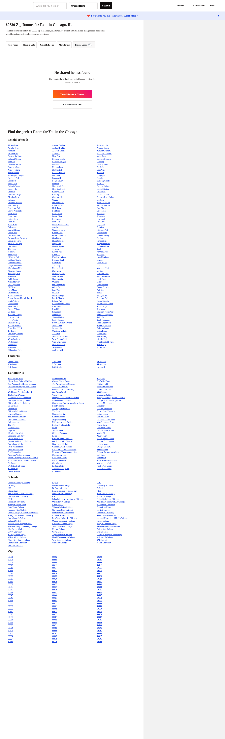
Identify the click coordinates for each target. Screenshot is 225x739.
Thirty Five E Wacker (16, 395)
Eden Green (57, 214)
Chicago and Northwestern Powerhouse (68, 403)
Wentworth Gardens (60, 336)
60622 (10, 576)
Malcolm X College (105, 537)
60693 (99, 625)
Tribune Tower (103, 417)
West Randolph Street (16, 466)
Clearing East (13, 197)
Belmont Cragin (58, 159)
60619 (10, 573)
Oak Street (101, 455)
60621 (99, 573)
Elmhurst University (60, 515)
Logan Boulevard (59, 460)
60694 (10, 628)
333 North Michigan (105, 387)
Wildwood (12, 347)
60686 (99, 620)
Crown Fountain (58, 417)
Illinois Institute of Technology (64, 491)
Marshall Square (14, 271)
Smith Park (101, 317)
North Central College (17, 518)
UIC (9, 488)
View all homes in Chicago (72, 94)
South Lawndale (14, 325)
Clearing (55, 194)
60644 (99, 592)
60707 (54, 633)
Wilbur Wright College (17, 537)
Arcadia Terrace (14, 148)
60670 (10, 612)
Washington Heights (16, 175)
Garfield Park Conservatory (63, 389)
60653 (10, 601)
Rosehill (55, 309)
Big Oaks (100, 167)
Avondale (56, 153)
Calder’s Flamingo (59, 433)
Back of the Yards (15, 156)
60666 (10, 609)
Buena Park (12, 183)
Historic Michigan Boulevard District (23, 458)
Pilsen (99, 293)
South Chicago (58, 320)
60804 (10, 636)
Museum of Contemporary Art (64, 452)
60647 (99, 595)
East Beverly (13, 205)
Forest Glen (57, 216)
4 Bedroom (12, 364)
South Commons (103, 320)
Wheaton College (104, 496)
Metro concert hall (104, 463)
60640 (54, 590)
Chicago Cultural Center (18, 411)
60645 (10, 595)
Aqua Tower (102, 436)
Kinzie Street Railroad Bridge (20, 381)
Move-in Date (29, 45)
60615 (99, 568)
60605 (54, 560)
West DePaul (102, 339)
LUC (99, 483)
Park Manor (13, 290)
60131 (10, 642)
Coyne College (58, 532)
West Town (12, 214)
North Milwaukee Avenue (107, 460)
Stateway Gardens (104, 325)
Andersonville (102, 145)
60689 (99, 622)
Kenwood (56, 254)
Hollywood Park (103, 244)
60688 (54, 622)
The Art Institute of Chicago (63, 384)
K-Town (11, 252)
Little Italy (56, 263)
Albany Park (13, 145)
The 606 (11, 425)
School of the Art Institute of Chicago (67, 499)
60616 (10, 571)
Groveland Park (14, 241)
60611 (54, 565)
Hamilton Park (58, 241)
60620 (54, 573)
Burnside (100, 183)
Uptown (55, 183)
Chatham (11, 192)
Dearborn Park (58, 203)
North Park (12, 246)
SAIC (10, 499)
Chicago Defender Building (19, 403)
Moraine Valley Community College (22, 526)
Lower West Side (15, 211)
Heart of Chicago (15, 244)
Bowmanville (13, 173)
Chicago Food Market (105, 441)
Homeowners (199, 5)
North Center (102, 279)
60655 (99, 601)
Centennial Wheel (104, 428)
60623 (54, 576)
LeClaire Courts (14, 260)
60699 (54, 631)
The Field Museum (60, 387)
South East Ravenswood (62, 323)
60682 (99, 617)
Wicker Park (102, 347)
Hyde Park (56, 208)
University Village (15, 334)
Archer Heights (58, 148)
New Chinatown (103, 276)
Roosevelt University (16, 502)
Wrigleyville (57, 347)
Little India (56, 471)
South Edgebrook (104, 323)
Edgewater (101, 216)
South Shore (102, 249)
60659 (99, 603)
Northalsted (57, 170)
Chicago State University (18, 496)
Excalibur (100, 406)
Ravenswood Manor (105, 304)
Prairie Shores (58, 298)
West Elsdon (13, 342)
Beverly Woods (14, 167)
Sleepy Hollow (58, 317)
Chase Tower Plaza (15, 439)
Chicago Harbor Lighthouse (19, 400)
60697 (10, 631)
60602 (54, 557)
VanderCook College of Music (20, 524)
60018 (54, 639)
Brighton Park (13, 178)
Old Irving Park (58, 285)
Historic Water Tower (105, 430)
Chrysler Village (14, 194)
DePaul (100, 488)
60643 (54, 592)
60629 (10, 582)
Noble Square (13, 279)
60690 (10, 625)
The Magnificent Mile (61, 409)
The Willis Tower (104, 381)
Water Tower (57, 395)
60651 (54, 598)
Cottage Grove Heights (106, 197)
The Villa (56, 334)
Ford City (100, 222)
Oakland (55, 282)
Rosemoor (101, 309)
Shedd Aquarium (15, 452)
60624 (99, 576)
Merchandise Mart (15, 433)
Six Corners (13, 463)
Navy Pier (101, 378)
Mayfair (100, 271)
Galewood (12, 227)
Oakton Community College (63, 521)
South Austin (13, 320)
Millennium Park (15, 350)
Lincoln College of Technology (109, 535)
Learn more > (131, 16)
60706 (10, 633)
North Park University (106, 494)
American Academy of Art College (111, 502)
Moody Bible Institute (17, 504)
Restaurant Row (58, 466)
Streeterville (57, 328)
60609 (99, 562)
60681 (54, 617)
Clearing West (58, 197)
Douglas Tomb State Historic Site (65, 398)
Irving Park (101, 156)
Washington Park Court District (20, 392)
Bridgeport (101, 175)
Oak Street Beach (59, 392)
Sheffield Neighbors (105, 315)
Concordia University (105, 513)
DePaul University (59, 488)
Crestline (100, 200)
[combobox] (50, 5)
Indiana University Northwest (109, 526)
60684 (10, 620)
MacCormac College (16, 529)
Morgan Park (57, 167)
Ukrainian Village (59, 331)
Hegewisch (56, 244)
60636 (10, 587)
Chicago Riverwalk (104, 409)
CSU (54, 496)
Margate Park (57, 268)
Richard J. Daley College (62, 524)
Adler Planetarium (15, 449)
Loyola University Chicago (19, 483)
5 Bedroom (56, 364)
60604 (10, 560)
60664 (99, 606)
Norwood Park (14, 170)
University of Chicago (61, 485)
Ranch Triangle (103, 301)
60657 (54, 603)
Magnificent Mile (15, 268)
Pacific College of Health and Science (23, 513)
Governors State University (63, 510)
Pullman (11, 200)
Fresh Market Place (16, 447)
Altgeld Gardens (58, 145)
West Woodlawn (58, 345)
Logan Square (57, 181)
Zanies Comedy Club (60, 469)
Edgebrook (12, 216)
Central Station (103, 189)
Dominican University (106, 507)
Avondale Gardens (104, 153)
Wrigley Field (102, 384)
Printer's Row (13, 301)
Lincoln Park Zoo (104, 389)
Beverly (55, 164)
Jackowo (55, 249)
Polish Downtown (15, 295)
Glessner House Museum (62, 439)
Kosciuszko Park (59, 257)
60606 (99, 560)
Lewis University (104, 510)
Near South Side (58, 189)
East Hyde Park (14, 208)
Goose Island (102, 233)
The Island (12, 249)
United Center (102, 414)
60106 (99, 639)
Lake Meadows (103, 257)
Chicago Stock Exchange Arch (109, 400)
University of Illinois (105, 485)
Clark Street (57, 463)
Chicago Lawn (58, 192)
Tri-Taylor (12, 331)
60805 (54, 636)
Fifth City (56, 222)
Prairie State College (105, 529)
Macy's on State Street (106, 422)
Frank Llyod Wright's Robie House (22, 387)
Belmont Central (14, 159)
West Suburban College (61, 540)
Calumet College (14, 521)
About (212, 5)
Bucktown (12, 181)
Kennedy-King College (17, 510)
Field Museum (102, 449)
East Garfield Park (104, 205)
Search (106, 5)
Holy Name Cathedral (17, 419)
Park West (56, 290)
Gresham (100, 238)
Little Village (102, 263)
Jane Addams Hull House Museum (22, 384)
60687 (10, 622)
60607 (10, 562)
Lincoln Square (58, 173)
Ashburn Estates (58, 151)
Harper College (103, 521)
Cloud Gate (12, 409)
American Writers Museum (19, 455)
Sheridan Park (13, 317)
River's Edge (102, 306)
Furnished (101, 367)
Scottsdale (56, 315)
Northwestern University (62, 494)
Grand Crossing (103, 235)
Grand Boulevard (59, 235)
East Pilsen (101, 208)
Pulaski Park (57, 301)
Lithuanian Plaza (14, 263)
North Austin (57, 279)
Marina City (101, 433)
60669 (99, 609)
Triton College (102, 532)
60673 (54, 612)
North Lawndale (103, 203)
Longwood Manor (15, 265)
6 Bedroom (101, 364)
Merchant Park (103, 274)
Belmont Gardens (104, 159)
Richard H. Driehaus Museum (64, 449)
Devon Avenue (14, 471)
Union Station (13, 422)
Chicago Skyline (59, 414)
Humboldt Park (103, 246)
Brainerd (100, 173)
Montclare (12, 276)
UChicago (12, 485)
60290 (99, 642)
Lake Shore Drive (59, 458)
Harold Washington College (63, 537)
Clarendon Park (103, 194)
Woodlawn (12, 345)
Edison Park (13, 219)
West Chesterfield (59, 339)
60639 (10, 590)
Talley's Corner (103, 328)
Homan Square (58, 246)
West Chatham (14, 339)
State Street (101, 458)
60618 (99, 571)
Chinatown (101, 192)
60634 (99, 584)
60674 (99, 612)
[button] (219, 6)
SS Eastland (13, 406)
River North (13, 306)
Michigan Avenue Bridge (62, 422)
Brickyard (56, 175)
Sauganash (56, 312)
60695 (54, 628)
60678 (99, 614)
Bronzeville (57, 178)
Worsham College (59, 543)
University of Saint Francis (63, 513)
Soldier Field (57, 430)
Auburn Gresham (104, 151)
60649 (10, 598)
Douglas (100, 178)
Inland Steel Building (16, 389)
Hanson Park (102, 241)
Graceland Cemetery (16, 436)
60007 (10, 639)
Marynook (56, 271)
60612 (99, 565)
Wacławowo (13, 336)
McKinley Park (14, 274)
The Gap (100, 227)
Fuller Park (12, 224)
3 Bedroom (101, 362)
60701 (99, 631)
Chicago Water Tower (61, 381)
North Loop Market (16, 444)
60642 (10, 592)
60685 (54, 620)
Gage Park (101, 224)
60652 (99, 598)
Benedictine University (106, 504)
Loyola (99, 265)
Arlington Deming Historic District (111, 398)
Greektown (56, 238)
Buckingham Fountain (106, 411)
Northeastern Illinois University (20, 494)
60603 (99, 557)
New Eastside (57, 276)
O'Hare (99, 282)
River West (56, 306)
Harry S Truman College (107, 524)
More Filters (64, 45)
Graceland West (14, 235)
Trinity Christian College (62, 507)
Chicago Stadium (104, 447)
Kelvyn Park (57, 252)
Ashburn (11, 151)
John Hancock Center (105, 439)
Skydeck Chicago (15, 414)
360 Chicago (102, 392)
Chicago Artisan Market (62, 447)
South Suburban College (62, 526)
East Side (56, 211)
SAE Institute (102, 540)
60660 (10, 606)
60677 (54, 614)
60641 (99, 590)
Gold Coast (12, 233)
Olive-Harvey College (61, 502)
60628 (99, 579)
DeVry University (15, 532)
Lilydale (100, 260)
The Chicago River (15, 378)
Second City (13, 469)
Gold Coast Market (60, 444)
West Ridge (101, 345)
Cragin (55, 200)
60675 (10, 614)
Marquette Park (103, 268)
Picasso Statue (14, 428)
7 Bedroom (12, 367)
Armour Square (103, 148)
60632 (10, 584)
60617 (54, 571)
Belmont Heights (59, 162)
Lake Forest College (16, 507)
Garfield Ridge (14, 230)
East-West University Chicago (64, 518)
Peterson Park (13, 293)
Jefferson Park (102, 230)
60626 (54, 579)
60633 (54, 584)
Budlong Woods (103, 181)
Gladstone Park (58, 230)
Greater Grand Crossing (17, 238)
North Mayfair (14, 282)
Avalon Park (13, 153)
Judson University (104, 543)
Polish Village (58, 295)
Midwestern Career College (19, 540)
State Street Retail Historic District (22, 460)
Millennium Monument (61, 400)
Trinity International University (20, 515)
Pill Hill (55, 293)
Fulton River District (60, 224)
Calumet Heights (103, 186)
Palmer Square (102, 287)
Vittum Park (101, 334)
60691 (54, 625)
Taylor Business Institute (62, 535)
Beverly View (102, 164)
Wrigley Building (59, 419)
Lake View (101, 170)
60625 (10, 579)
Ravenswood (13, 304)
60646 (54, 595)
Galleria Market (103, 444)
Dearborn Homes (15, 203)
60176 (54, 642)
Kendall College (58, 504)
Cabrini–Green (14, 186)
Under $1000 (13, 362)
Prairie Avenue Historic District (20, 298)
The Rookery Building (17, 417)
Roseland (11, 222)
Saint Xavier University (106, 515)
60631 (99, 582)
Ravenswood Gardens (61, 304)
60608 (54, 562)
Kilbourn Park (13, 257)
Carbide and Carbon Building (20, 441)
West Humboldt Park (105, 342)
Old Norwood (102, 285)
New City (56, 156)
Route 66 (56, 436)
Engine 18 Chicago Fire (61, 425)
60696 (99, 628)
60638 (99, 587)
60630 (54, 582)
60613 (10, 568)
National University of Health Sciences (112, 518)
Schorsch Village (15, 315)
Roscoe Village (14, 309)
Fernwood (101, 219)
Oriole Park (57, 287)
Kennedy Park (102, 252)
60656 (10, 603)
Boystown (12, 430)
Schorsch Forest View (105, 312)
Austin (55, 227)
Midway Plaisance (104, 469)
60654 (54, 601)
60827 (99, 636)
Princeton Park (103, 298)
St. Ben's (11, 312)
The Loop (56, 265)
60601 (10, 557)
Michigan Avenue (59, 455)
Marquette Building (105, 395)
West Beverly (102, 336)
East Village (101, 211)
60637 (54, 587)
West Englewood (59, 342)
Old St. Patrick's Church (62, 441)
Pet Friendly (57, 367)
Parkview (100, 290)
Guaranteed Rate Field (106, 419)
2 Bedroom (56, 362)
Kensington (12, 254)
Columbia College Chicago (108, 499)
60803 (99, 633)
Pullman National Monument (19, 398)
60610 (10, 565)
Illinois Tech (13, 491)
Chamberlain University (17, 543)
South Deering (14, 323)
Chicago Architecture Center (108, 452)
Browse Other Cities (72, 104)
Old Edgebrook (14, 285)
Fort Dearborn (58, 406)
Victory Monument (104, 403)
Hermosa (11, 162)
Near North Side (58, 186)
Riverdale (100, 214)
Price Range (13, 45)
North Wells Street (104, 466)
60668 (54, 609)
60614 (54, 568)
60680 (10, 617)
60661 (54, 606)
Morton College (58, 529)
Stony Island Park (15, 328)
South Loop (57, 325)
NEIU (99, 491)
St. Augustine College (17, 535)
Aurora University (15, 545)
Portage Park (102, 295)
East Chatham (57, 205)
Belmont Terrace (14, 164)
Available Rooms (47, 45)
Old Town (12, 287)
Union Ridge (102, 331)
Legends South (58, 260)
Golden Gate (57, 233)
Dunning (100, 162)
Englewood (56, 219)
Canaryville (12, 189)
